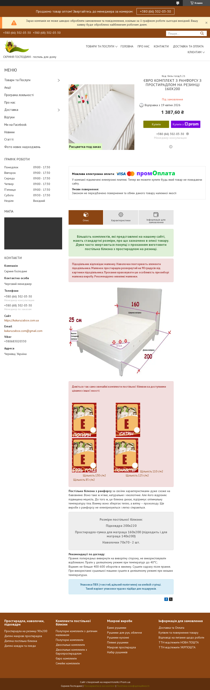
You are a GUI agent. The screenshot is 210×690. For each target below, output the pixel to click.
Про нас (144, 46)
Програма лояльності (19, 95)
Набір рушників (117, 652)
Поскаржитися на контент (99, 685)
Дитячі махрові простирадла (23, 636)
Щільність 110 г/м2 (152, 471)
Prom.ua (125, 682)
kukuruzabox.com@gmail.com (23, 331)
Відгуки (9, 117)
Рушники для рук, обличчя (124, 632)
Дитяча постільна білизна (20, 641)
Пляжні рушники (117, 642)
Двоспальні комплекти (70, 645)
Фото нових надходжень (22, 147)
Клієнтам (194, 52)
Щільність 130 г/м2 (94, 475)
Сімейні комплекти (68, 663)
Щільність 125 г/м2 (137, 475)
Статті (9, 139)
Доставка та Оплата (188, 46)
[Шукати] (202, 33)
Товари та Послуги (17, 80)
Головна (127, 46)
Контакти (161, 46)
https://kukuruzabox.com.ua (21, 320)
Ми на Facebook (15, 125)
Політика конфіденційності (133, 685)
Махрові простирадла (121, 647)
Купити (156, 124)
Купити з (186, 124)
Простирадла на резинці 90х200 (25, 631)
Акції (7, 87)
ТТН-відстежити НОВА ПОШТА (179, 642)
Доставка (11, 110)
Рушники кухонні (118, 637)
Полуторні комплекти (69, 640)
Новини (9, 132)
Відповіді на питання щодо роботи (181, 637)
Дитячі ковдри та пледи (20, 646)
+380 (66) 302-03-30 (155, 11)
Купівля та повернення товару (178, 632)
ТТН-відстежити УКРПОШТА (177, 647)
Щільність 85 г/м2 (84, 480)
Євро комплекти (66, 658)
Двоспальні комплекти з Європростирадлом (71, 651)
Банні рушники (116, 628)
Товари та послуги (100, 46)
